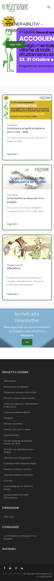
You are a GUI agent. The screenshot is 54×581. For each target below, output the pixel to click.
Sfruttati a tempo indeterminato (19, 398)
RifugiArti (8, 418)
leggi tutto (15, 44)
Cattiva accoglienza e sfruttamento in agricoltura (21, 405)
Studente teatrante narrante (18, 469)
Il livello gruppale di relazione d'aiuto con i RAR (18, 442)
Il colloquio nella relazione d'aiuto (20, 463)
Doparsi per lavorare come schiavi (20, 392)
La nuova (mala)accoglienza (17, 412)
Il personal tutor (11, 435)
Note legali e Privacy (11, 573)
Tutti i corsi (9, 516)
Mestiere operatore (13, 423)
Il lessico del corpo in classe (17, 429)
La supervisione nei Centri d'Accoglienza (16, 496)
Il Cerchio (8, 480)
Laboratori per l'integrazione (17, 457)
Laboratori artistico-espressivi (18, 474)
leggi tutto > (13, 154)
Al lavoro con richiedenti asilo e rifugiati (19, 451)
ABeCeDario (10, 381)
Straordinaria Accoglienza (16, 386)
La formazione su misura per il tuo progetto (20, 537)
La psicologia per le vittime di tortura (18, 488)
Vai (27, 342)
